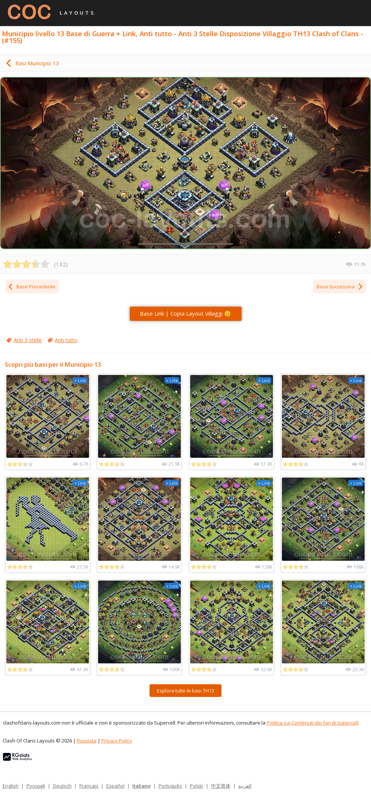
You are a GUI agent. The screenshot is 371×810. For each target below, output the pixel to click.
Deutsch (62, 785)
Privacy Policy (116, 740)
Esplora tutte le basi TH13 (185, 690)
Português (170, 785)
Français (88, 785)
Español (115, 785)
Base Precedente (31, 286)
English (11, 785)
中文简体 (220, 785)
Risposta (87, 740)
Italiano (141, 785)
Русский (35, 785)
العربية (245, 785)
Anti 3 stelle (28, 340)
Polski (196, 785)
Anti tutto (66, 340)
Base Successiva (340, 286)
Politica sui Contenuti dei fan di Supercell (312, 722)
